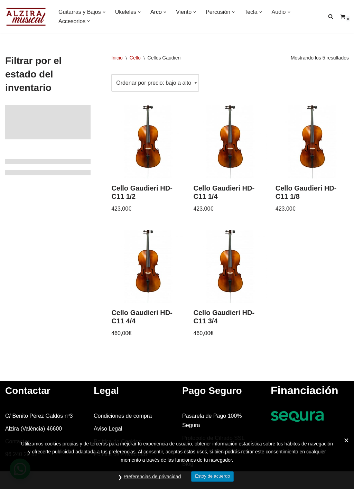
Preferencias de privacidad (152, 476)
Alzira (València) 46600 (33, 429)
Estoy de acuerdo (212, 476)
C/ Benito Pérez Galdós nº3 (39, 416)
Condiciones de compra (123, 416)
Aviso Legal (108, 429)
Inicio (117, 58)
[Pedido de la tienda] (155, 83)
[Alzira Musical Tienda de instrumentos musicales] (26, 16)
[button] (104, 12)
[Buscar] (330, 16)
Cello (135, 58)
